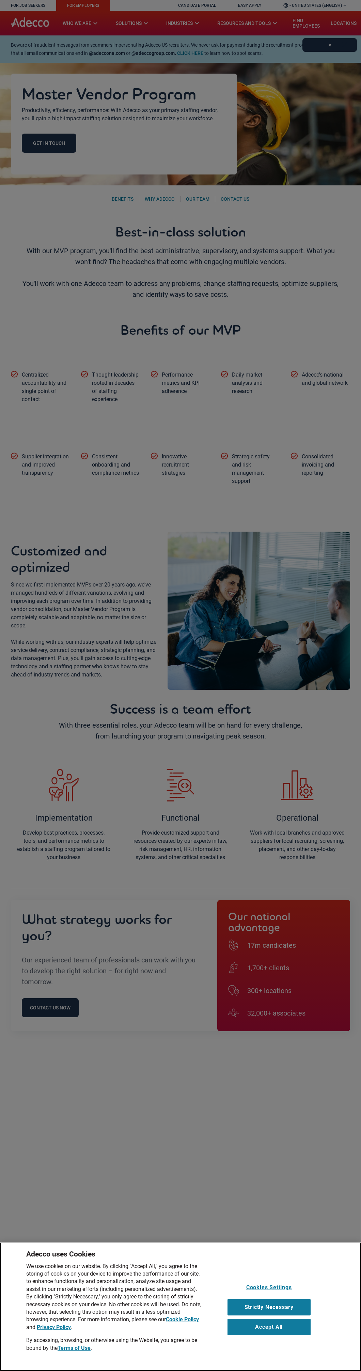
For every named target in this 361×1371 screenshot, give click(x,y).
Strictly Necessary (269, 1307)
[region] (180, 1307)
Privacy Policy (54, 1327)
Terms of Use (74, 1348)
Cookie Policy (182, 1319)
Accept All (269, 1327)
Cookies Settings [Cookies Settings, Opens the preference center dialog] (269, 1287)
